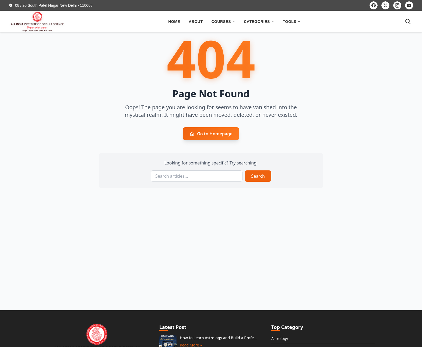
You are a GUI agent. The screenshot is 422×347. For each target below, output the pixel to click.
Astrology (279, 338)
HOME (174, 21)
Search (258, 176)
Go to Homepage (211, 134)
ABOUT (196, 21)
